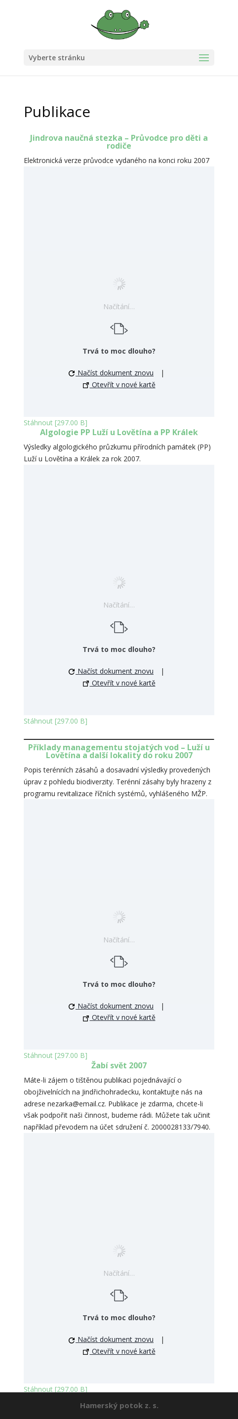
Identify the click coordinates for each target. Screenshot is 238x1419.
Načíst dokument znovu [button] (111, 372)
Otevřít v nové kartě (119, 384)
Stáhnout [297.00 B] (55, 422)
